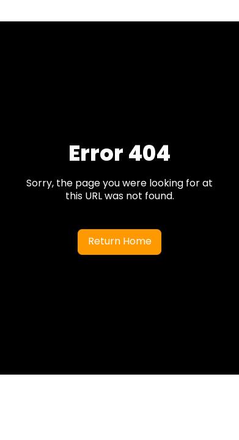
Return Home (120, 241)
